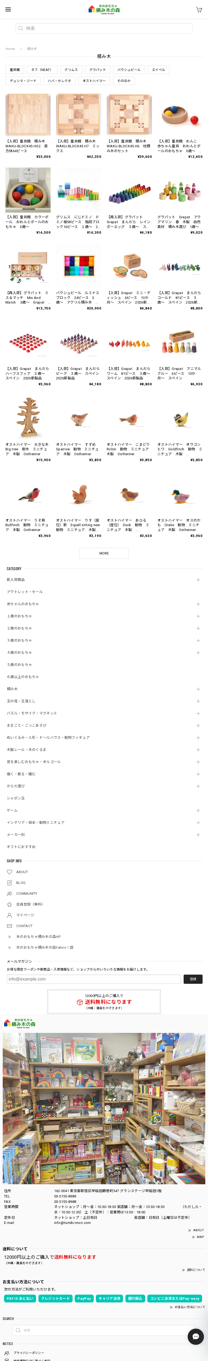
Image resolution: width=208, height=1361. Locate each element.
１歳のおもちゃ (19, 616)
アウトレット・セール (25, 592)
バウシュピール (129, 70)
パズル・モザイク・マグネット (32, 713)
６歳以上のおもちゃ (23, 677)
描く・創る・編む (21, 774)
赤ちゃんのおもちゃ (23, 604)
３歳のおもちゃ (19, 640)
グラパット (97, 70)
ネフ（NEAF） (42, 70)
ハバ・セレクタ (59, 81)
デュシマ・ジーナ (23, 81)
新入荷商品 (16, 580)
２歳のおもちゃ (19, 628)
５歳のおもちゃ (19, 665)
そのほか (124, 81)
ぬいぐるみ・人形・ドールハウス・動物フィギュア (48, 738)
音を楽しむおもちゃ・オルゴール (34, 762)
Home (10, 49)
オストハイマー (94, 81)
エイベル (158, 70)
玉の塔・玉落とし (21, 701)
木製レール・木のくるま (26, 750)
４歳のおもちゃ (19, 653)
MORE (104, 553)
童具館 (15, 70)
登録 (193, 979)
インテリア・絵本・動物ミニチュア (35, 823)
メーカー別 (16, 835)
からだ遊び (16, 786)
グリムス (71, 70)
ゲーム (12, 810)
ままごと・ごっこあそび (26, 725)
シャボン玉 (16, 798)
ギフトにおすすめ (21, 847)
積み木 (12, 689)
